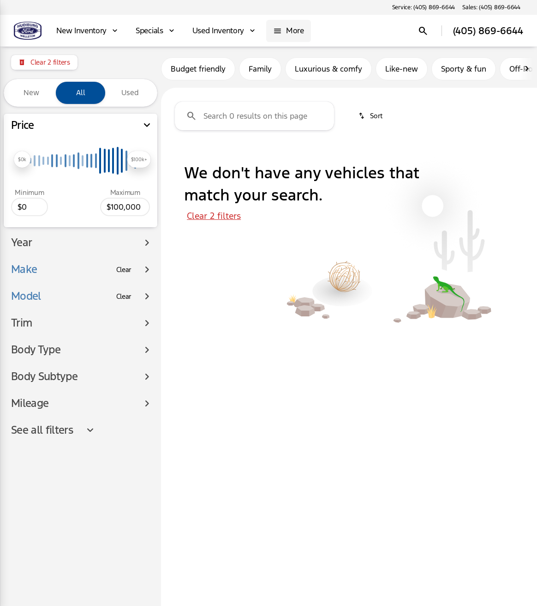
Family (260, 69)
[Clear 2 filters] (44, 62)
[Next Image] (527, 69)
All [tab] (80, 92)
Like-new (401, 69)
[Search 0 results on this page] (254, 116)
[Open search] (423, 31)
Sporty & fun (463, 69)
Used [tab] (130, 92)
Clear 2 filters (214, 215)
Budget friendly (198, 69)
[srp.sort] (370, 116)
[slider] (22, 159)
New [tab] (31, 92)
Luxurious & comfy (328, 69)
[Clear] (124, 242)
